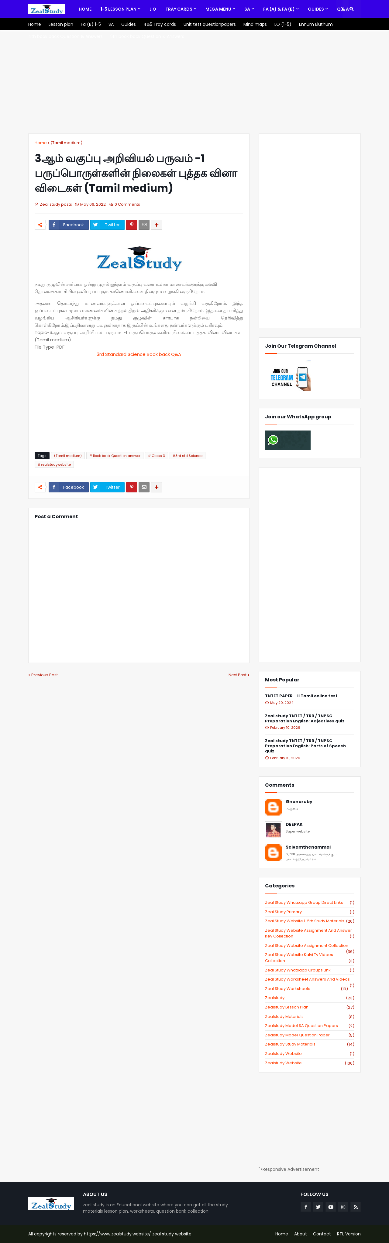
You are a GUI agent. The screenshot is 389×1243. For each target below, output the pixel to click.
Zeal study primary (309, 912)
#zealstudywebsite (54, 464)
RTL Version (349, 1234)
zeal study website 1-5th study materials (309, 921)
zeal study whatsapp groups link (309, 970)
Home (41, 143)
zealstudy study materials (309, 1044)
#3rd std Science (187, 455)
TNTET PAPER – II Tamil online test (301, 696)
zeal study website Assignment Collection (309, 946)
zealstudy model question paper (309, 1035)
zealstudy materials (309, 1017)
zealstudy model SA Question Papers (309, 1026)
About (300, 1234)
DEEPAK (294, 824)
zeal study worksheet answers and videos (309, 979)
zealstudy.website (309, 1063)
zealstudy (309, 998)
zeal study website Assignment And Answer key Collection (309, 933)
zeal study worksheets (306, 989)
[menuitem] (85, 9)
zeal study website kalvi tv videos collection (309, 958)
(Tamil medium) (66, 143)
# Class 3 (156, 455)
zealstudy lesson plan (309, 1007)
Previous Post (44, 675)
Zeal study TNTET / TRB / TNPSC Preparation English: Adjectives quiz (305, 719)
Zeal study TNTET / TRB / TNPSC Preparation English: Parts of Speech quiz (305, 746)
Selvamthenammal (308, 847)
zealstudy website (309, 1054)
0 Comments (127, 204)
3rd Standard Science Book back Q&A (139, 354)
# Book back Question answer (114, 455)
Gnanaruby (299, 802)
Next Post (237, 675)
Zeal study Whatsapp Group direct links (309, 903)
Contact (322, 1234)
